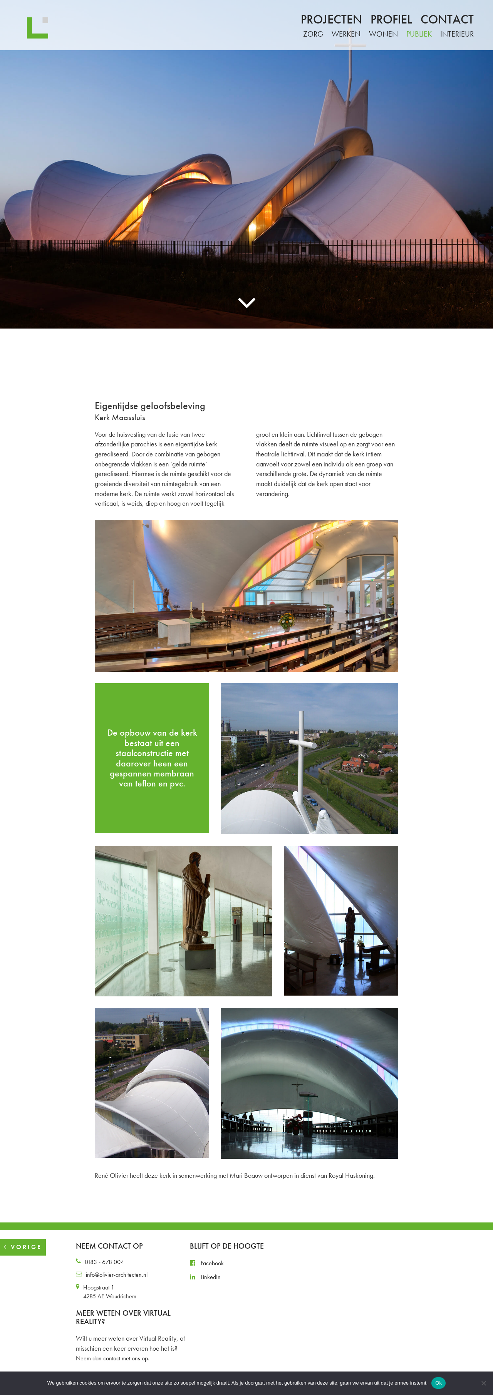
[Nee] (483, 1383)
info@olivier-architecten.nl (117, 1275)
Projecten (331, 19)
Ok (438, 1383)
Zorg (313, 34)
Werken (346, 34)
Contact (447, 19)
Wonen (383, 34)
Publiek (419, 34)
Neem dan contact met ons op (112, 1358)
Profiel (391, 19)
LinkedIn (205, 1277)
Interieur (457, 34)
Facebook (207, 1263)
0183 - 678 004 (104, 1262)
